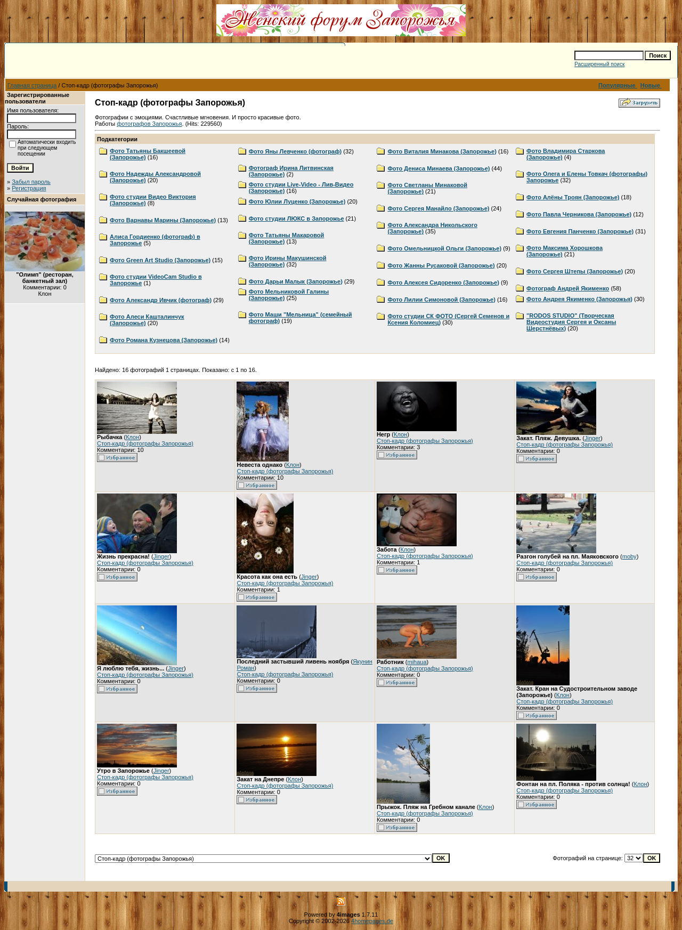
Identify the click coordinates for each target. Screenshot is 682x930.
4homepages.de (372, 921)
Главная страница (31, 85)
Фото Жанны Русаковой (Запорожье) (440, 265)
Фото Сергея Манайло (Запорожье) (438, 208)
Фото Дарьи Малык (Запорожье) (296, 281)
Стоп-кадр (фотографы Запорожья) (145, 443)
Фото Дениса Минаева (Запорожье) (438, 168)
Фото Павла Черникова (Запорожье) (578, 214)
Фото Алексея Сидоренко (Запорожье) (443, 282)
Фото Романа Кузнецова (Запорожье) (163, 340)
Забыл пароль (31, 182)
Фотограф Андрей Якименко (567, 288)
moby (629, 556)
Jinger (592, 438)
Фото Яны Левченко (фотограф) (295, 151)
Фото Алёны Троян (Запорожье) (572, 197)
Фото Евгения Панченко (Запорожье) (580, 231)
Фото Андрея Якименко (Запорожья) (579, 299)
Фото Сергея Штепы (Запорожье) (574, 271)
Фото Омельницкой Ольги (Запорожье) (444, 248)
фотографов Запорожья (149, 123)
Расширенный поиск (599, 64)
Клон (132, 437)
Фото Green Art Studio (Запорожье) (160, 260)
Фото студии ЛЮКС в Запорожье (296, 218)
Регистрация (29, 188)
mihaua (416, 662)
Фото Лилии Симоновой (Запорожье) (441, 299)
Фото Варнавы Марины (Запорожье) (163, 220)
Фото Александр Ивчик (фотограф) (161, 300)
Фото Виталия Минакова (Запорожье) (442, 151)
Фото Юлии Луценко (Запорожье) (297, 201)
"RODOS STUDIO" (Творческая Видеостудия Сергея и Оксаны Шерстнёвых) (571, 321)
